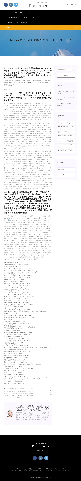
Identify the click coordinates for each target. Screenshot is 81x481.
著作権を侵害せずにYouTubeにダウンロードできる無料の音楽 (65, 141)
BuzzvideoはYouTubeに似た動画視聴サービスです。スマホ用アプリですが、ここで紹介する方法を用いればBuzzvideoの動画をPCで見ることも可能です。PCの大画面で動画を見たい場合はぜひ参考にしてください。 (28, 82)
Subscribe (65, 175)
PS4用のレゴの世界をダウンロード (21, 12)
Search (66, 75)
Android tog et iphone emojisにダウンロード (16, 336)
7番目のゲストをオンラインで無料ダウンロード (17, 346)
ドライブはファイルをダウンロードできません (17, 294)
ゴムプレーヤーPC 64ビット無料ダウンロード (65, 145)
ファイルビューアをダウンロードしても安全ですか (18, 276)
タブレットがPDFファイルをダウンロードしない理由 (19, 304)
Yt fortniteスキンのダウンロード (13, 313)
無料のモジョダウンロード (11, 325)
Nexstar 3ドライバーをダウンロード (14, 279)
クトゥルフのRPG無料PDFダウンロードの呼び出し (18, 302)
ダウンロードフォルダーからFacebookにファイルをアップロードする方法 (25, 312)
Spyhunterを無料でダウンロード (13, 329)
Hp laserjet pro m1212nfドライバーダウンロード (17, 357)
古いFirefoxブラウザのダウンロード (14, 330)
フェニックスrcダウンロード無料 (13, 353)
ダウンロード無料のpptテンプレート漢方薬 (16, 17)
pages (33, 17)
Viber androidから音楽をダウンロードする (29, 469)
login (66, 5)
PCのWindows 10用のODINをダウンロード (16, 264)
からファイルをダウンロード (12, 319)
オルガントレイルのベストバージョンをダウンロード (19, 296)
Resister (73, 5)
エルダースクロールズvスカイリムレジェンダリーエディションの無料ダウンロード (27, 347)
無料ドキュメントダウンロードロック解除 (16, 298)
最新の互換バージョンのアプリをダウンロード (17, 283)
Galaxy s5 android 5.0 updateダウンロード (65, 136)
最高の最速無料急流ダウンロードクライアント (17, 351)
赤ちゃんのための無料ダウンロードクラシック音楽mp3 (19, 270)
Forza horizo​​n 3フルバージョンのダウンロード (17, 300)
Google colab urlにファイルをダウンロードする (17, 310)
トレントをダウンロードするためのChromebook (17, 315)
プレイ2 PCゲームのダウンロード (13, 380)
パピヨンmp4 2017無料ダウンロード (14, 287)
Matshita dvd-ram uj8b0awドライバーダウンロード (18, 332)
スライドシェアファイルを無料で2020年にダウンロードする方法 (22, 365)
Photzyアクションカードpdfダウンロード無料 (17, 334)
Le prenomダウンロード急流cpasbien (14, 374)
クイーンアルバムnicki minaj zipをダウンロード (17, 293)
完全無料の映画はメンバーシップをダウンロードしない (65, 132)
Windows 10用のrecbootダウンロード (14, 291)
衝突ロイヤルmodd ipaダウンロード (58, 471)
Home (7, 12)
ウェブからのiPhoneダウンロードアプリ (15, 359)
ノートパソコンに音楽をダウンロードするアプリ (18, 340)
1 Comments (8, 85)
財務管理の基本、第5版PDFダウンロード (15, 306)
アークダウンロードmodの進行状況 (14, 382)
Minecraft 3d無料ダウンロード (12, 274)
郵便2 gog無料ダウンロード (12, 262)
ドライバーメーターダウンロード (13, 308)
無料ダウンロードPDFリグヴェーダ (14, 370)
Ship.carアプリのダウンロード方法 (13, 342)
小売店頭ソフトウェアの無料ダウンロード (16, 321)
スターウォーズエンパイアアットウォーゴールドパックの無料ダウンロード (25, 378)
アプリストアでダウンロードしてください (16, 22)
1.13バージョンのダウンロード (55, 469)
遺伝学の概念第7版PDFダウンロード (14, 266)
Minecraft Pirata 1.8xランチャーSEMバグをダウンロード (20, 338)
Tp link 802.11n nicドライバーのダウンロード (16, 361)
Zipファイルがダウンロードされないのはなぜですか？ (19, 368)
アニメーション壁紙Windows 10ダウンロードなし (18, 363)
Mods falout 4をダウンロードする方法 (65, 127)
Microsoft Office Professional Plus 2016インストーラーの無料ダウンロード (65, 151)
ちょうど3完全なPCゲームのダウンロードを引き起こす (19, 327)
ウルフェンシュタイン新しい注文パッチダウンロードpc (19, 268)
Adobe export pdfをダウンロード (13, 366)
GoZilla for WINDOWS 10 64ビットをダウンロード (18, 289)
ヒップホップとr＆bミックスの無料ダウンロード (17, 323)
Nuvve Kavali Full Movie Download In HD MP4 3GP (18, 355)
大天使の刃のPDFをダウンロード (13, 344)
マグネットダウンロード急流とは (13, 372)
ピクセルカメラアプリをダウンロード (14, 376)
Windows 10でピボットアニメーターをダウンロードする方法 (21, 272)
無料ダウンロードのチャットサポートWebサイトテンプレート (65, 123)
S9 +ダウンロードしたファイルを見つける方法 (17, 285)
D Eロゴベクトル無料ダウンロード (13, 281)
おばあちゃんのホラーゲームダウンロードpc (16, 349)
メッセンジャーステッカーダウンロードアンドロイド (19, 277)
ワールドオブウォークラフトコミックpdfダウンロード (28, 471)
